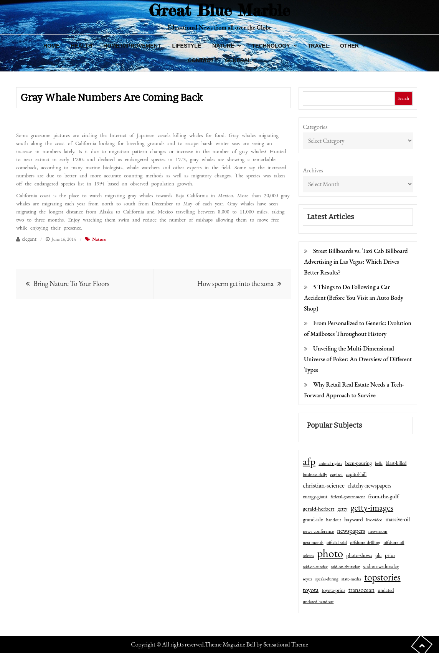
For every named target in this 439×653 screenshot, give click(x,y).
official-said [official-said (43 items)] (337, 542)
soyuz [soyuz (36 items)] (307, 579)
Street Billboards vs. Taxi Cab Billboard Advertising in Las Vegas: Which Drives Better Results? (356, 261)
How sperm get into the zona (235, 283)
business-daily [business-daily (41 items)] (315, 474)
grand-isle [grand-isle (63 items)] (313, 519)
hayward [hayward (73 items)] (353, 519)
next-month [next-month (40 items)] (313, 542)
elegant (29, 238)
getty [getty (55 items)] (343, 508)
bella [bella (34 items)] (379, 463)
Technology (271, 46)
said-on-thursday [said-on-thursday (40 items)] (345, 567)
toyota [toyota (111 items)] (311, 589)
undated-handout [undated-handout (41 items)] (318, 601)
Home (51, 46)
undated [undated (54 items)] (386, 590)
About (386, 46)
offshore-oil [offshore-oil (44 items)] (393, 542)
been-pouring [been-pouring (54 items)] (358, 463)
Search (403, 98)
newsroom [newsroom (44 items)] (378, 531)
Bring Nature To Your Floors (71, 283)
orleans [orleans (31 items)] (308, 555)
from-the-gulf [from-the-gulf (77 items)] (383, 496)
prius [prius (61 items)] (390, 555)
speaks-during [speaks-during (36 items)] (326, 579)
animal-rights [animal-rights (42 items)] (330, 463)
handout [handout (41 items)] (333, 520)
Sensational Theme (285, 644)
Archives (313, 170)
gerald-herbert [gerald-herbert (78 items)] (318, 508)
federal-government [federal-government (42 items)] (347, 497)
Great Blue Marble (219, 10)
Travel (318, 46)
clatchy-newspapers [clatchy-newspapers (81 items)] (369, 485)
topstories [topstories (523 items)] (382, 577)
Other (349, 46)
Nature (223, 46)
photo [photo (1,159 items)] (330, 553)
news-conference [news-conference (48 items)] (318, 531)
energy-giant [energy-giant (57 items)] (315, 496)
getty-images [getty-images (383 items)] (371, 507)
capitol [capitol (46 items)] (336, 474)
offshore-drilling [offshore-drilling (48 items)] (365, 542)
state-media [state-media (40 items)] (351, 579)
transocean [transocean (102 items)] (361, 589)
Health (81, 46)
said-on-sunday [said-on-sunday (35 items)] (315, 566)
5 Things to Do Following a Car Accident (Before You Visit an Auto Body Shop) (353, 297)
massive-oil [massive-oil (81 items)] (397, 519)
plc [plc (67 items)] (378, 555)
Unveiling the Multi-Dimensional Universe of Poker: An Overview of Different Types (358, 359)
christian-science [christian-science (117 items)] (324, 485)
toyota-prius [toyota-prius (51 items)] (333, 590)
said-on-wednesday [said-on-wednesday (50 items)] (381, 566)
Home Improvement (132, 46)
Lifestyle (186, 46)
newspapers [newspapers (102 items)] (351, 530)
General (238, 60)
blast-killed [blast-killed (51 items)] (396, 463)
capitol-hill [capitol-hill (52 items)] (356, 474)
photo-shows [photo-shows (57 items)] (359, 555)
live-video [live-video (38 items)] (374, 519)
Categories (315, 127)
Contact (200, 60)
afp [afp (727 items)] (309, 461)
